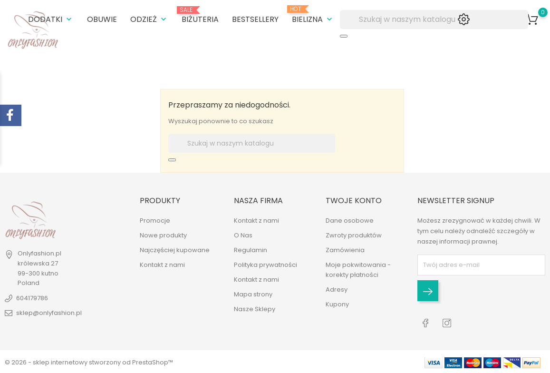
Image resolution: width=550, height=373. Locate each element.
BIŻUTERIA (200, 15)
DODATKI (51, 18)
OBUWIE (102, 18)
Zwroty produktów (354, 234)
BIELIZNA (313, 14)
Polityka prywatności (265, 264)
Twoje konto (354, 200)
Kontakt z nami (162, 264)
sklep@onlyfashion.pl (49, 312)
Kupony (337, 303)
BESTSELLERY (255, 18)
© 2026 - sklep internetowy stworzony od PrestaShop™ (89, 360)
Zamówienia (345, 249)
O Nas (243, 234)
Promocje (155, 220)
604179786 (32, 297)
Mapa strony (253, 293)
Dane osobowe (350, 220)
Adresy (336, 289)
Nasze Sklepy (254, 308)
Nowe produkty (163, 234)
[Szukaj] (434, 19)
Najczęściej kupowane (175, 249)
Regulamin (250, 249)
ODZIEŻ (149, 18)
